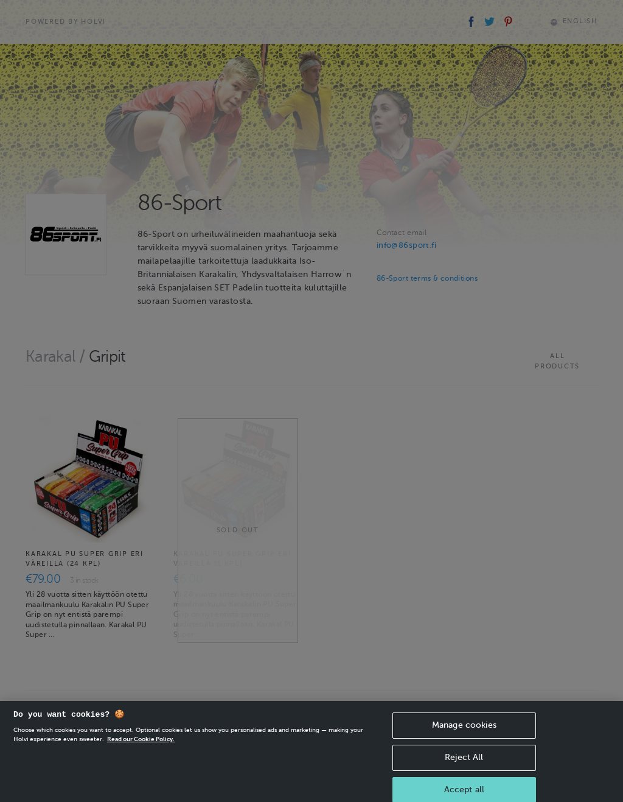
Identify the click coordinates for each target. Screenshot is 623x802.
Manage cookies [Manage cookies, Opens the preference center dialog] (464, 731)
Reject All (464, 763)
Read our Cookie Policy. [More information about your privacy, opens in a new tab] (141, 745)
